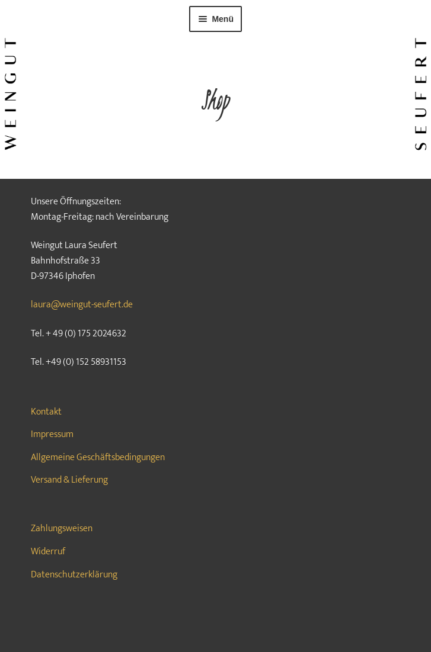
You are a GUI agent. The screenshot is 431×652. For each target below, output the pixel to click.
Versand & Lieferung (69, 480)
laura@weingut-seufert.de (82, 305)
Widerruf (48, 552)
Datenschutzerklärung (74, 575)
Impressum (52, 434)
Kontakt (46, 412)
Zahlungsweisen (61, 529)
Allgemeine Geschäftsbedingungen (98, 457)
